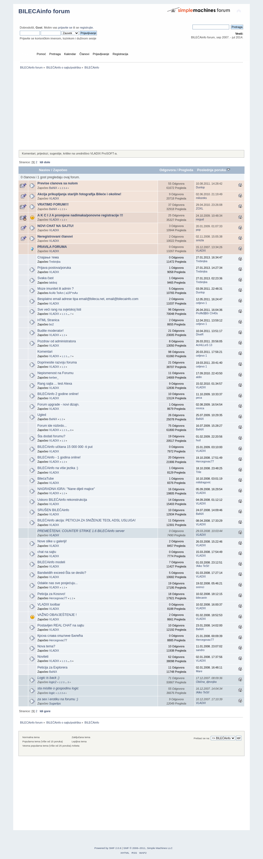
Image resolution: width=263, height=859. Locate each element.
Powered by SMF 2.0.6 (108, 848)
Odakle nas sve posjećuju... (57, 583)
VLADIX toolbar (48, 604)
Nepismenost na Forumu (55, 373)
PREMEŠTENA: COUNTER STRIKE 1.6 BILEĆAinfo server (81, 531)
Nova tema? (46, 646)
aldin (199, 377)
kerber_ (54, 377)
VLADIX (54, 198)
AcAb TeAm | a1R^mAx (63, 292)
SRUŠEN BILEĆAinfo (53, 510)
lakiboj (53, 282)
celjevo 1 (201, 302)
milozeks (201, 197)
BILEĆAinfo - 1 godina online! (59, 457)
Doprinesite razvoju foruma (57, 362)
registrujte (86, 27)
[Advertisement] (131, 110)
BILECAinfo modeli (51, 562)
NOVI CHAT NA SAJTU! (55, 226)
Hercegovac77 (205, 461)
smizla (200, 240)
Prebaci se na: (202, 738)
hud (198, 440)
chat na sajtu (46, 552)
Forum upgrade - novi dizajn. (58, 404)
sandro (200, 650)
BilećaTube (45, 478)
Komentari (45, 351)
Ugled (41, 415)
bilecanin (201, 597)
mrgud (200, 219)
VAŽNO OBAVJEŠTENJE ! (57, 615)
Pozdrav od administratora (56, 341)
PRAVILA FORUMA (52, 247)
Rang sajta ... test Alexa (54, 383)
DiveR (200, 334)
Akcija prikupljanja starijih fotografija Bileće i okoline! (79, 194)
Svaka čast (45, 278)
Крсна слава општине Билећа (60, 636)
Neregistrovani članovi (55, 236)
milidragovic (203, 482)
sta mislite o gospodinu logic (58, 688)
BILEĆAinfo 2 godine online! (58, 394)
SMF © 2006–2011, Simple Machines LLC (147, 848)
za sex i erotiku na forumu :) (57, 699)
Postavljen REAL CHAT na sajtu (60, 625)
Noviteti (43, 656)
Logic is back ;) (48, 678)
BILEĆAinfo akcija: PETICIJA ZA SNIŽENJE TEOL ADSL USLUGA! (86, 520)
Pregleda (186, 170)
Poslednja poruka (213, 170)
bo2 (51, 324)
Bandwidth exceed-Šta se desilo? (61, 573)
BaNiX (53, 187)
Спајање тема (48, 257)
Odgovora (167, 170)
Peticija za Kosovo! (51, 594)
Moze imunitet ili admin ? (55, 288)
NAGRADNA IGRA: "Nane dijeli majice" (66, 489)
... (69, 314)
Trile (198, 472)
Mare (199, 671)
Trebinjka (54, 261)
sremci (200, 587)
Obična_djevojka (206, 681)
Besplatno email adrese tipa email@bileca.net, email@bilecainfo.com (87, 299)
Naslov (44, 170)
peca (199, 397)
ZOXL (199, 208)
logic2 (53, 682)
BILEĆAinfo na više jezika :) (57, 468)
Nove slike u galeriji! (52, 541)
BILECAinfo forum (44, 11)
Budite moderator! (50, 331)
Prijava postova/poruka (54, 268)
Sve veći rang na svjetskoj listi (59, 309)
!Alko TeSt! (202, 565)
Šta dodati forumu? (51, 436)
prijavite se (65, 27)
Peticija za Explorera (52, 667)
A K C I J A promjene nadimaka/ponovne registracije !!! (80, 215)
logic (52, 692)
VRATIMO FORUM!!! (53, 204)
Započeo (60, 170)
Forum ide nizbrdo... (52, 426)
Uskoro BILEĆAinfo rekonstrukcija (62, 500)
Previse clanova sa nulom (57, 183)
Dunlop (200, 187)
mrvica (200, 408)
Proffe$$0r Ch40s (207, 313)
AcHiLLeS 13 (204, 345)
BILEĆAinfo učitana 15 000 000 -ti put (65, 447)
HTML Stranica (48, 320)
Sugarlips (55, 703)
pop (198, 229)
